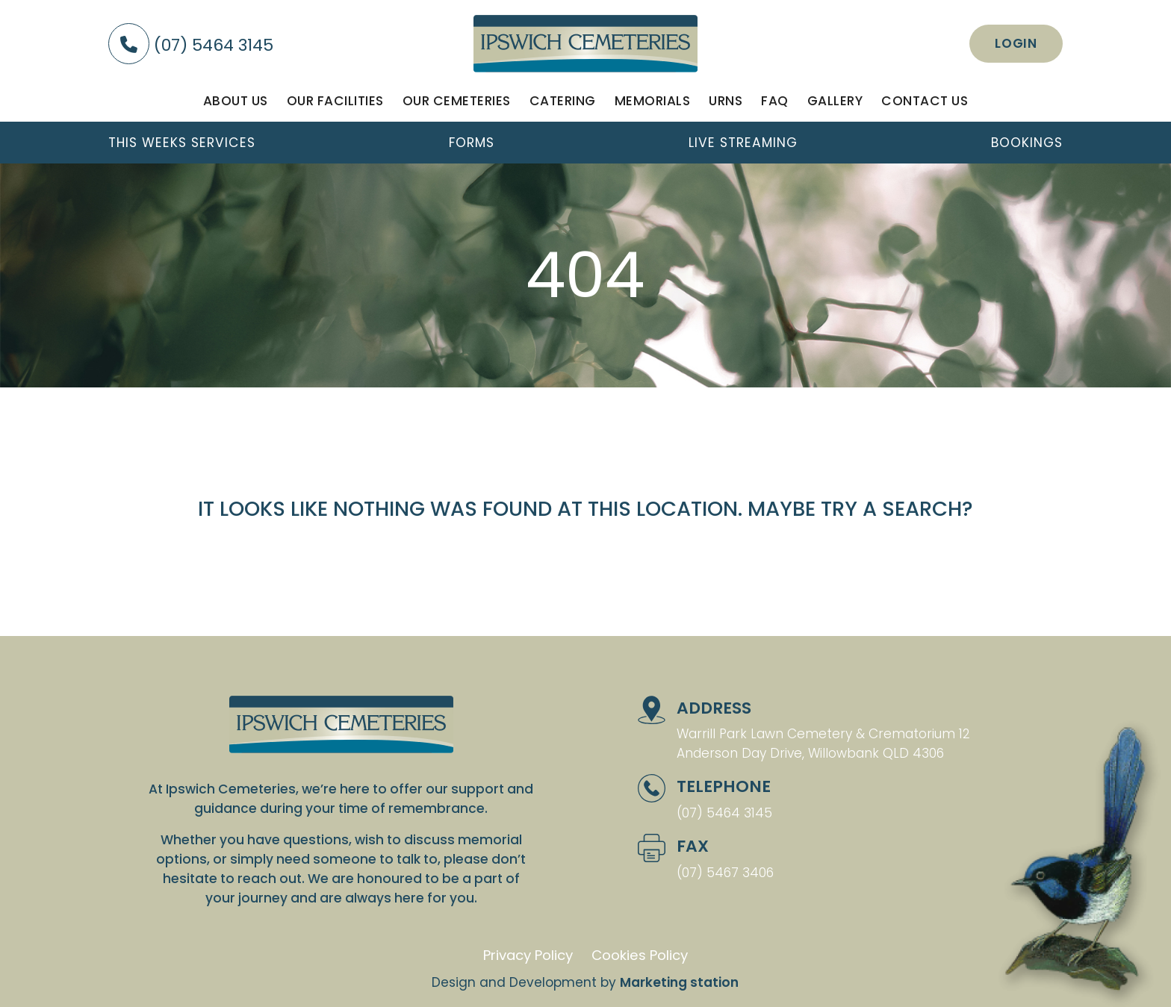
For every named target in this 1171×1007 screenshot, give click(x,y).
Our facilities (335, 101)
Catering (562, 101)
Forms (471, 143)
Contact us (924, 101)
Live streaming (743, 143)
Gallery (835, 101)
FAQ (775, 101)
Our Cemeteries (457, 101)
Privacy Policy (528, 955)
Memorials (653, 101)
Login (1016, 43)
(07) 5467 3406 (725, 873)
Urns (725, 101)
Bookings (1027, 143)
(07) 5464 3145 (190, 45)
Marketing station (679, 982)
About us (235, 101)
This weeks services (181, 143)
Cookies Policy (639, 955)
